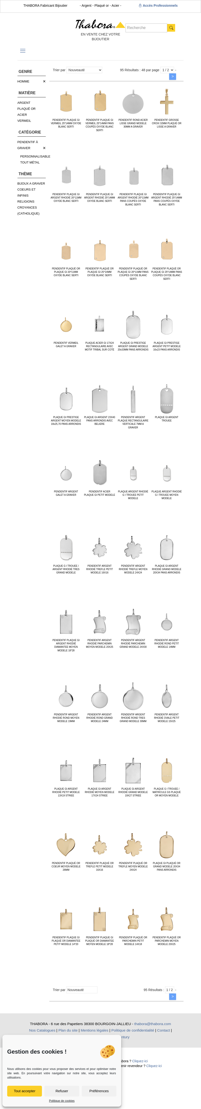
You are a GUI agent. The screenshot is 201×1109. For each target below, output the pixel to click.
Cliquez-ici (140, 1061)
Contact (163, 1030)
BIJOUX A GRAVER (31, 183)
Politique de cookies (62, 1101)
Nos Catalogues (42, 1030)
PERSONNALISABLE (35, 156)
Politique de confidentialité (132, 1030)
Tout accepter (24, 1091)
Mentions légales (95, 1030)
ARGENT (23, 103)
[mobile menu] (23, 51)
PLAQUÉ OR (26, 109)
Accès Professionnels (158, 5)
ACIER (22, 115)
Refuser (62, 1091)
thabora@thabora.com (152, 1024)
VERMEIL (24, 121)
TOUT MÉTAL (30, 162)
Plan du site (68, 1030)
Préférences (99, 1091)
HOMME (23, 81)
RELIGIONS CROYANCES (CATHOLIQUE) (28, 207)
